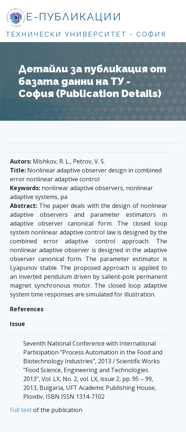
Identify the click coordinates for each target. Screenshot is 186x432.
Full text (21, 410)
